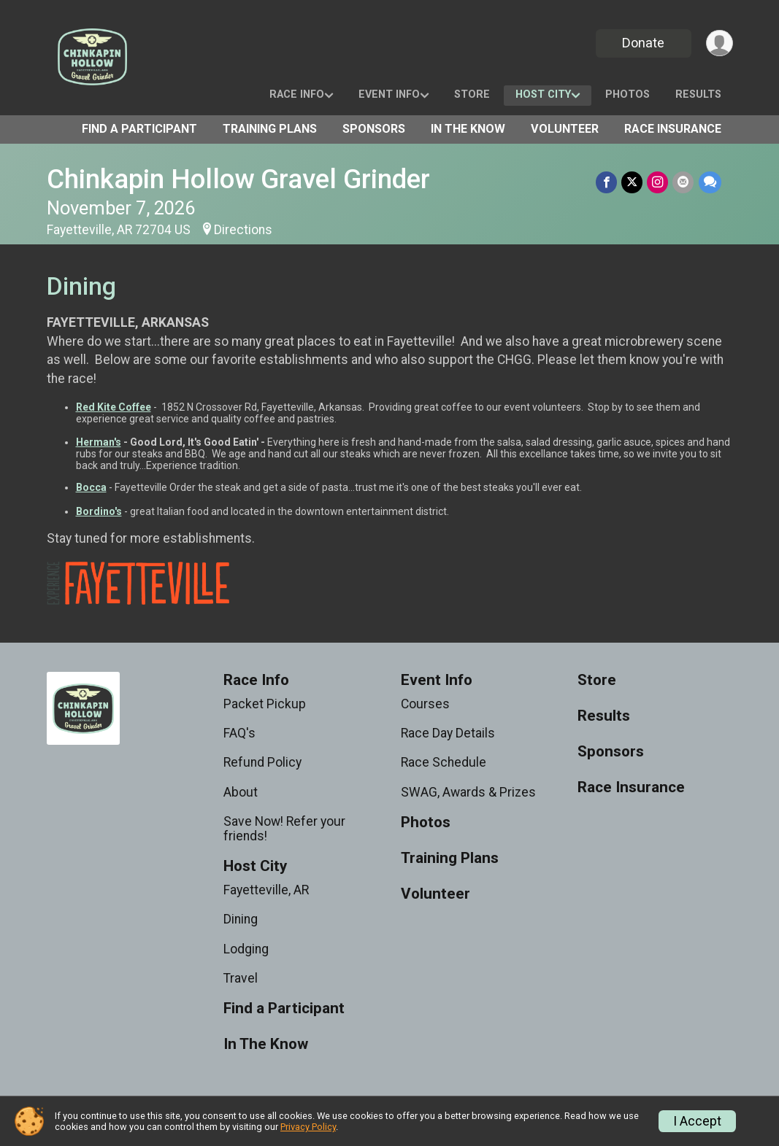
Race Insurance (672, 129)
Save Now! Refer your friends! (284, 828)
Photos (627, 94)
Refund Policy (262, 762)
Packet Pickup (264, 704)
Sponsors (373, 129)
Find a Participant (139, 129)
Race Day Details (448, 733)
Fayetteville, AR (266, 890)
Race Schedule (443, 762)
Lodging (246, 949)
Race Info (296, 94)
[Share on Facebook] (607, 182)
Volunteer (565, 129)
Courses (425, 704)
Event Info (389, 94)
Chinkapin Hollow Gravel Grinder (238, 179)
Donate (643, 42)
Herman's (98, 442)
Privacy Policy (308, 1126)
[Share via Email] (683, 182)
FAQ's (239, 733)
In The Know (468, 129)
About (240, 792)
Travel (240, 978)
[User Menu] (719, 43)
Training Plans (270, 129)
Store (472, 94)
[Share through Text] (710, 182)
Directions (243, 229)
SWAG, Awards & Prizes (468, 792)
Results (698, 94)
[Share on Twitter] (632, 182)
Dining (240, 919)
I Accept (697, 1121)
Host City (543, 94)
